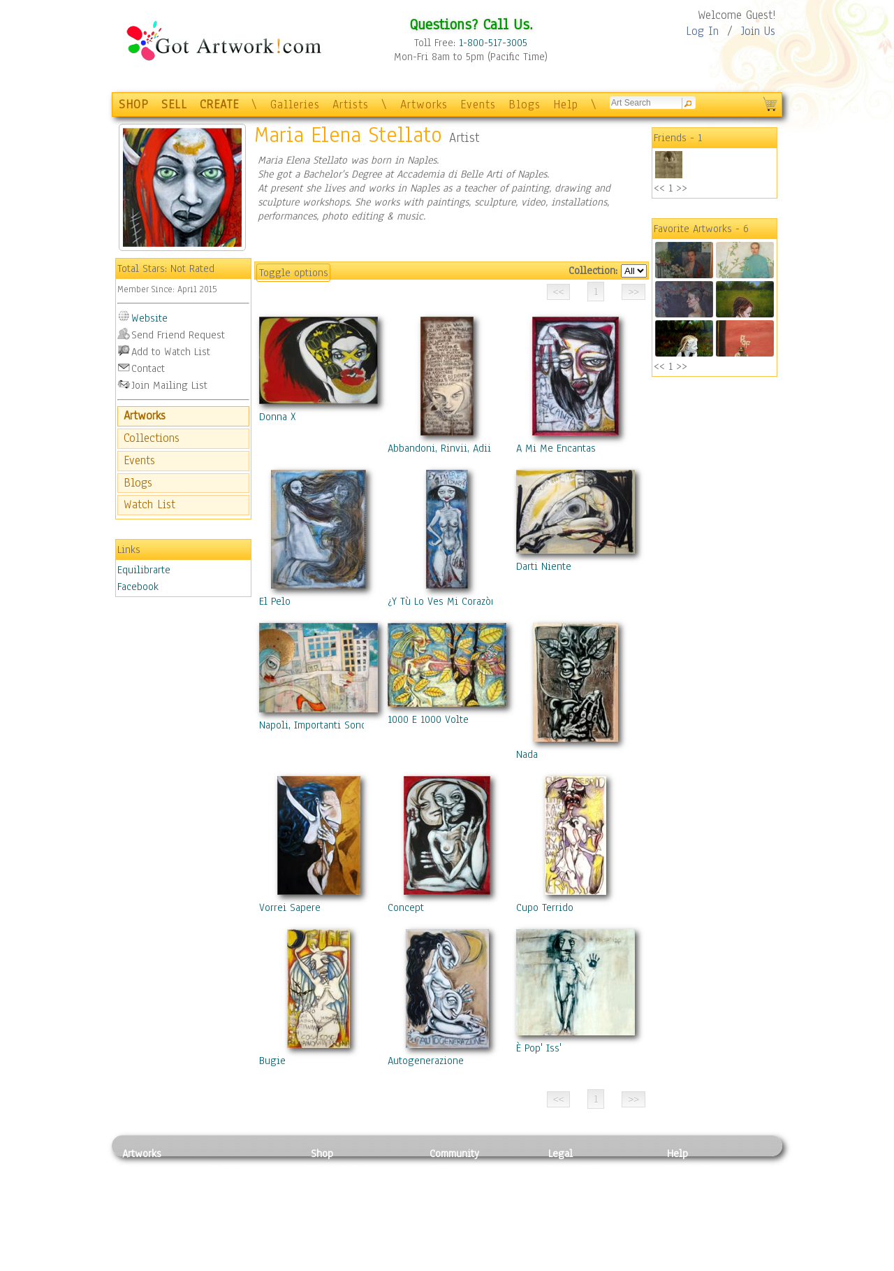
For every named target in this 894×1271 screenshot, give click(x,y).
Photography (150, 1185)
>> (681, 188)
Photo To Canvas (347, 1169)
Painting (141, 1169)
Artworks (424, 104)
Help (565, 104)
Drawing (141, 1200)
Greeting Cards (344, 1216)
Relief (226, 1169)
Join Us (758, 31)
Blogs (524, 104)
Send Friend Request (178, 335)
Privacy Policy (579, 1169)
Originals (332, 1247)
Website (149, 318)
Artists (350, 104)
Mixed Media (151, 1232)
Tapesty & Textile (252, 1232)
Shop (322, 1154)
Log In (702, 31)
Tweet (680, 1263)
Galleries (295, 104)
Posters (327, 1200)
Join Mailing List (169, 385)
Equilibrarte (143, 570)
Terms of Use (577, 1185)
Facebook (138, 587)
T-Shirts (328, 1232)
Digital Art (146, 1216)
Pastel (227, 1185)
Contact (148, 368)
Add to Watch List (170, 352)
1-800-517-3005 (493, 43)
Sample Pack (695, 1185)
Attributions (571, 1201)
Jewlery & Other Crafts (255, 1264)
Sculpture (144, 1247)
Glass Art (233, 1247)
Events (478, 104)
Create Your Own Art (356, 1263)
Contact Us (691, 1169)
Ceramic (231, 1216)
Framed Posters (345, 1185)
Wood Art (233, 1200)
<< (659, 188)
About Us (687, 1200)
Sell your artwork (469, 1232)
